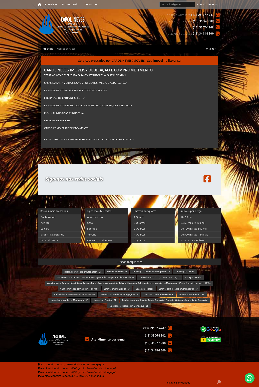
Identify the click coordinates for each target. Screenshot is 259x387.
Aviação (45, 222)
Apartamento (95, 217)
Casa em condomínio (99, 240)
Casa (90, 222)
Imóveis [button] (49, 4)
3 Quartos (140, 228)
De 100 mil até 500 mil (194, 228)
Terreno (91, 234)
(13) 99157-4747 (202, 15)
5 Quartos (140, 240)
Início (48, 48)
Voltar (211, 48)
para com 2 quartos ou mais (79, 288)
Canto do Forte (49, 240)
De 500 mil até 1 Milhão (194, 234)
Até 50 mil (186, 217)
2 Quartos (140, 222)
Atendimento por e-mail (106, 339)
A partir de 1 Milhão (192, 240)
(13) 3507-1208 (203, 27)
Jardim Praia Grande (52, 234)
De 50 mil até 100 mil (193, 222)
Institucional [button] (69, 4)
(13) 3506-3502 (203, 21)
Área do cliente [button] (206, 4)
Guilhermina (47, 217)
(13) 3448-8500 (203, 33)
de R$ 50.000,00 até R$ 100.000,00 (159, 277)
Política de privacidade (178, 382)
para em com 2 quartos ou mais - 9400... (129, 283)
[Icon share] (207, 178)
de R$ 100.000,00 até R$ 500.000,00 (74, 294)
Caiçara (44, 228)
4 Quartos (140, 234)
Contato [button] (89, 4)
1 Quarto (139, 217)
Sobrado (92, 228)
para (117, 271)
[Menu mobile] (39, 4)
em (117, 288)
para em (82, 271)
